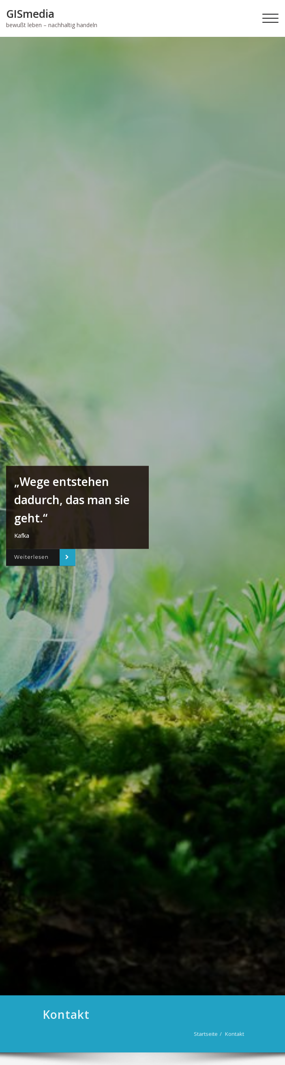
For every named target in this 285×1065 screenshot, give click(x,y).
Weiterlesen (31, 557)
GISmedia (30, 13)
